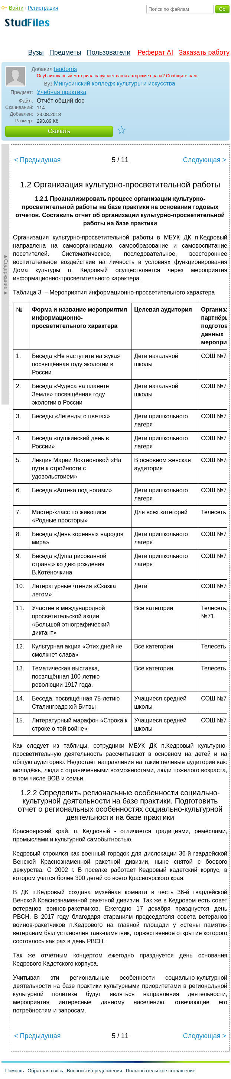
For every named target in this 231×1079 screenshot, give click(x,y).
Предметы (65, 52)
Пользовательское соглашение (160, 1070)
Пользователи (108, 52)
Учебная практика (61, 92)
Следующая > (204, 160)
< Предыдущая (37, 160)
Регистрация (43, 8)
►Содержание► (6, 274)
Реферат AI (155, 52)
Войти (16, 8)
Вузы (36, 52)
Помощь (14, 1070)
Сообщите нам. (182, 76)
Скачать (59, 131)
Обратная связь (45, 1070)
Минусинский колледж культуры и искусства (114, 83)
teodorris (65, 69)
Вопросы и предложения (94, 1070)
